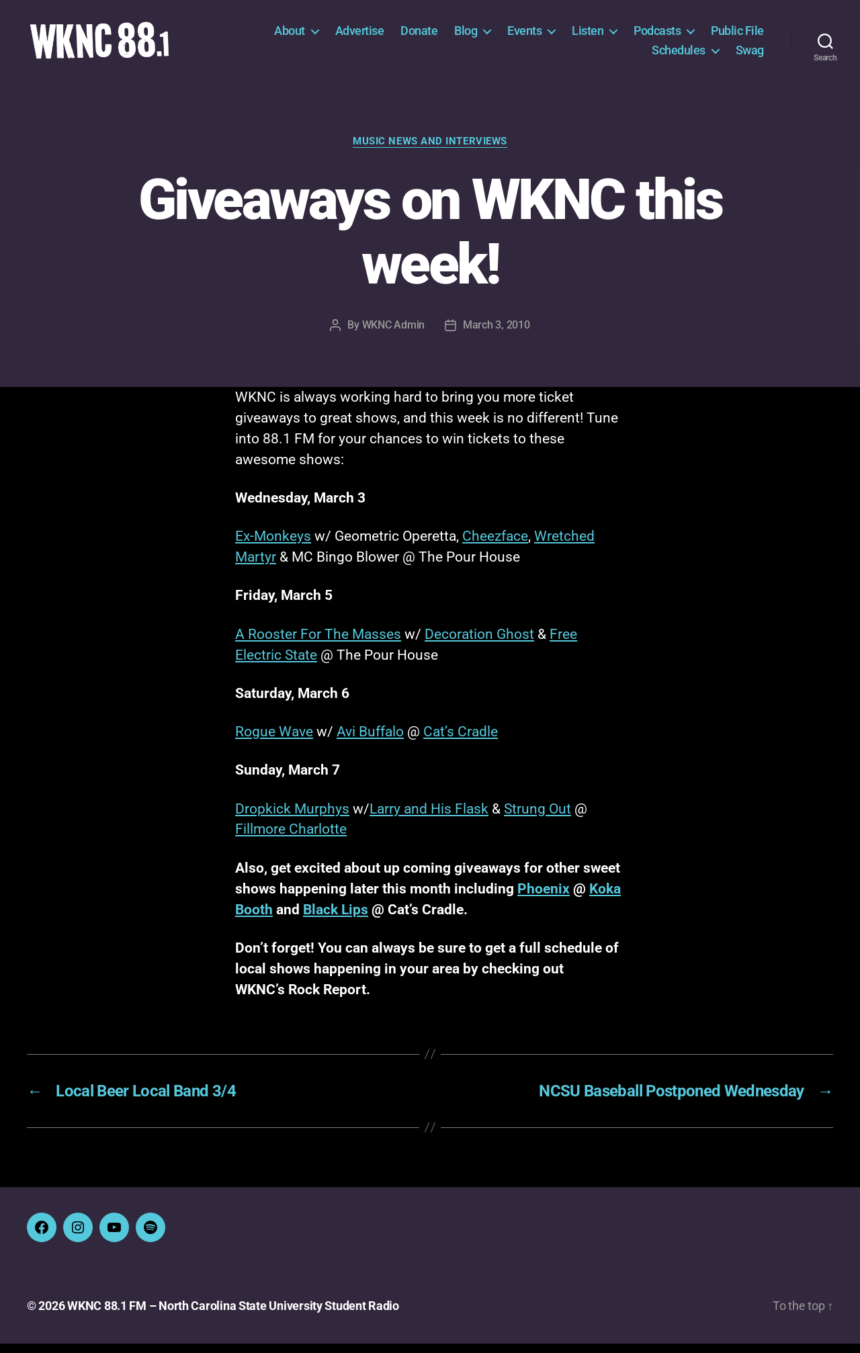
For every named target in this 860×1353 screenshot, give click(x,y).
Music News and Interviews (430, 150)
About (289, 35)
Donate (418, 35)
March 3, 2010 (496, 334)
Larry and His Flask (429, 818)
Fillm (250, 839)
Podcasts (657, 35)
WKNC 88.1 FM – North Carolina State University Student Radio (233, 1315)
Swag (750, 55)
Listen (587, 35)
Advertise (359, 35)
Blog (465, 35)
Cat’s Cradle (460, 741)
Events (524, 35)
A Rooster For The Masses (318, 644)
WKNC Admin (393, 334)
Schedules (678, 55)
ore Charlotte (306, 839)
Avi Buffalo (370, 741)
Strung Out (537, 818)
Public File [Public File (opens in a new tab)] (737, 35)
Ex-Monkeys (273, 545)
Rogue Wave (274, 741)
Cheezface (495, 545)
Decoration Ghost (479, 644)
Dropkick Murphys (292, 818)
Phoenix (543, 898)
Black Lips (335, 919)
